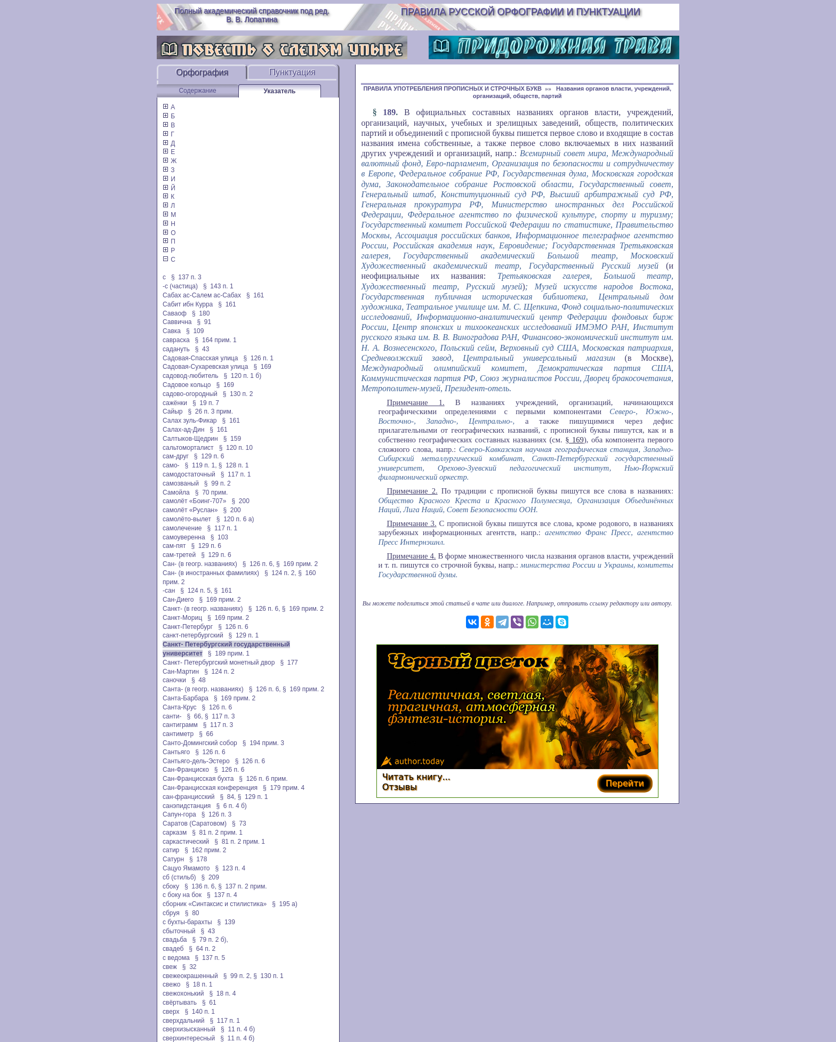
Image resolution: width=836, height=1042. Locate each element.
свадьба (175, 939)
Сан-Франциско (186, 769)
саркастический (186, 841)
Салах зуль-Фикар (190, 420)
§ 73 (239, 823)
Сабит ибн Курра (188, 304)
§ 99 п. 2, (237, 976)
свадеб (173, 948)
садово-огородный (190, 394)
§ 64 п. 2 (202, 948)
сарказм (175, 832)
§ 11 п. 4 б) (238, 1029)
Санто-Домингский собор (200, 743)
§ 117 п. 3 (220, 716)
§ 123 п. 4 (230, 868)
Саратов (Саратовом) (195, 823)
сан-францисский (188, 797)
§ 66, (195, 716)
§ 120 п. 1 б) (242, 375)
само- (171, 465)
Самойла (176, 492)
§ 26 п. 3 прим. (211, 411)
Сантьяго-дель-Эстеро (196, 761)
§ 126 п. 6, (259, 564)
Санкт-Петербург (188, 627)
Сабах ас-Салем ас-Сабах (202, 295)
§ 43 (202, 349)
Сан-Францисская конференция (210, 787)
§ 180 (201, 313)
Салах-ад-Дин (183, 429)
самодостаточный (189, 474)
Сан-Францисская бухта (198, 778)
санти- (172, 716)
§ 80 (192, 913)
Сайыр (172, 411)
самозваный (181, 483)
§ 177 (289, 662)
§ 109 (195, 331)
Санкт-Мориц (182, 617)
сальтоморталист (188, 447)
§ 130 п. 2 (238, 394)
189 (389, 112)
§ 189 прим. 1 (229, 653)
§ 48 (198, 680)
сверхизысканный (189, 1029)
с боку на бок (182, 895)
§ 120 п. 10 (236, 447)
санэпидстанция (187, 806)
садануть (176, 349)
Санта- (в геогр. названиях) (203, 689)
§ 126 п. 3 (217, 814)
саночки (174, 680)
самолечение (182, 528)
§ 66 (206, 734)
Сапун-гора (179, 814)
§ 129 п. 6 (209, 456)
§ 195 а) (284, 904)
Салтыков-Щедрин (190, 438)
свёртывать (180, 1002)
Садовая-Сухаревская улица (205, 366)
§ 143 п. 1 (218, 286)
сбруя (171, 913)
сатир (171, 850)
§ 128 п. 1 (234, 465)
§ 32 (189, 967)
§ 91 (204, 322)
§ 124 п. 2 (219, 671)
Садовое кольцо (187, 385)
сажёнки (175, 403)
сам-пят (174, 546)
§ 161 (255, 295)
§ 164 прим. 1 (216, 340)
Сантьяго (176, 752)
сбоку (171, 886)
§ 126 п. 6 (233, 627)
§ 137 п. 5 (210, 958)
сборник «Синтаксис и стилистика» (215, 904)
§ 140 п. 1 (199, 1011)
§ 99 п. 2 (217, 483)
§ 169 (262, 366)
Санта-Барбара (185, 698)
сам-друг (176, 456)
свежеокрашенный (190, 976)
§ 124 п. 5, (196, 590)
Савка (172, 331)
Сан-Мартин (181, 671)
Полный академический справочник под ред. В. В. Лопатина (251, 14)
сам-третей (179, 555)
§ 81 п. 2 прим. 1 (217, 832)
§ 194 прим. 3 (263, 743)
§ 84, (228, 797)
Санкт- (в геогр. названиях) (203, 608)
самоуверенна (184, 537)
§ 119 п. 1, (201, 465)
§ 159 (232, 438)
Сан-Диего (178, 599)
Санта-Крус (180, 707)
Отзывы (399, 787)
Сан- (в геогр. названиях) (200, 564)
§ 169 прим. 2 (297, 564)
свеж (170, 967)
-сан (169, 590)
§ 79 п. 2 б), (210, 939)
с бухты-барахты (187, 922)
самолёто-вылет (187, 519)
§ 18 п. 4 (222, 993)
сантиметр (178, 734)
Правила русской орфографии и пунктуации (520, 11)
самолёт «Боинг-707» (194, 501)
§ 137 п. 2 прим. (242, 886)
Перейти (625, 783)
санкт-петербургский (193, 635)
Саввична (177, 322)
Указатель (280, 91)
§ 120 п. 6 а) (235, 519)
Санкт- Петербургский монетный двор (219, 662)
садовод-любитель (190, 375)
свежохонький (183, 993)
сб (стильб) (179, 877)
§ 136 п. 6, (200, 886)
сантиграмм (180, 725)
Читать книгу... (416, 777)
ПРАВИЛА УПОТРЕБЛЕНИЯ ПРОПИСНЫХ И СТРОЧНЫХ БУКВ (452, 88)
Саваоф (175, 313)
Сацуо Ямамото (186, 868)
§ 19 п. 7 (205, 403)
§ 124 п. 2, (280, 573)
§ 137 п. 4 (222, 895)
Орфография (202, 72)
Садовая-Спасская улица (200, 358)
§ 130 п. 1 (268, 976)
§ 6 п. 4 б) (231, 806)
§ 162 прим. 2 (205, 850)
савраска (176, 340)
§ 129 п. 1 (244, 635)
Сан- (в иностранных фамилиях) (211, 573)
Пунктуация (292, 72)
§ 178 (198, 859)
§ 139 (226, 922)
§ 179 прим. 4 (283, 787)
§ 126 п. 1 (258, 358)
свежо (171, 984)
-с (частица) (180, 286)
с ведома (176, 958)
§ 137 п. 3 (186, 277)
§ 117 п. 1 (236, 474)
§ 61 (209, 1002)
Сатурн (173, 859)
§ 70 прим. (211, 492)
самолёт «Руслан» (190, 510)
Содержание (197, 90)
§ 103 (219, 537)
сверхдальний (183, 1020)
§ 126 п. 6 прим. (263, 778)
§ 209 (210, 877)
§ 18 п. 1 (199, 984)
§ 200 (240, 501)
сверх (171, 1011)
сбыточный (179, 931)
